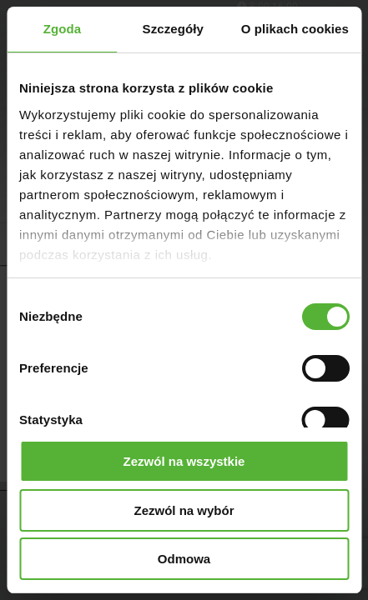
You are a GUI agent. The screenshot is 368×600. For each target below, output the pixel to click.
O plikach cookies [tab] (295, 29)
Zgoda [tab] (62, 29)
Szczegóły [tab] (173, 29)
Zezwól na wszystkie (184, 461)
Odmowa (184, 559)
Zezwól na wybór (184, 510)
